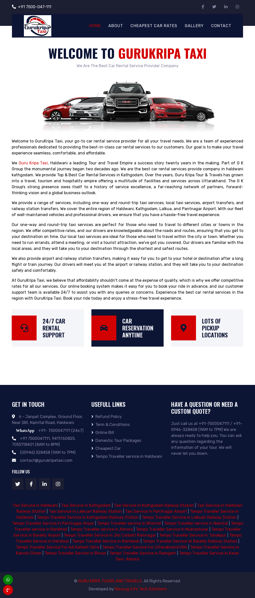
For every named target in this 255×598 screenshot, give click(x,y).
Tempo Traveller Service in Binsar (75, 553)
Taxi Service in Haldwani (35, 505)
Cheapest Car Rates (153, 25)
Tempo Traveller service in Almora (101, 529)
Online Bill (102, 432)
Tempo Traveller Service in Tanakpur (192, 535)
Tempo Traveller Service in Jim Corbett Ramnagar (110, 535)
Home (95, 25)
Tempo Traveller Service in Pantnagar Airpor (53, 523)
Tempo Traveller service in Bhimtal (129, 523)
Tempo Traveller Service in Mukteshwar (172, 529)
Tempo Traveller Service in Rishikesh (106, 541)
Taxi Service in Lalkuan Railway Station (85, 511)
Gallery (194, 25)
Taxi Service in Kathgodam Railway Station (154, 505)
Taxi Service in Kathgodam (86, 505)
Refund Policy (106, 416)
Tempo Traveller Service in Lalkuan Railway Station (189, 517)
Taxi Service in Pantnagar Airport (156, 511)
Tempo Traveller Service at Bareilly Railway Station (190, 541)
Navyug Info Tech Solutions (141, 589)
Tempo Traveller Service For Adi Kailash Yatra (57, 547)
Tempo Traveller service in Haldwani (126, 456)
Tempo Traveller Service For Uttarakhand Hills (144, 547)
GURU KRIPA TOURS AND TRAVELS (110, 581)
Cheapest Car (106, 448)
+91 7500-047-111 (31, 6)
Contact (221, 25)
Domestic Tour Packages (116, 440)
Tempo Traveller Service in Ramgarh (142, 553)
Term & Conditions (110, 424)
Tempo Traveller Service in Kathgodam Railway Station (88, 517)
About (115, 25)
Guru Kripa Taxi (33, 163)
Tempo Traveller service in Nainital (196, 523)
